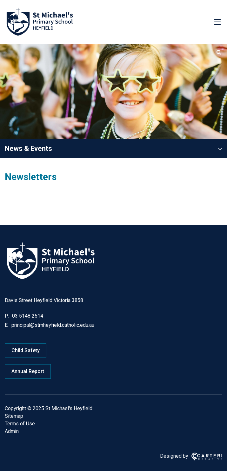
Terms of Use (20, 424)
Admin (12, 431)
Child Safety (25, 350)
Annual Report (27, 371)
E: (7, 325)
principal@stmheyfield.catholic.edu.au (52, 325)
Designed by (174, 456)
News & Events (28, 148)
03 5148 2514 (27, 316)
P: (7, 316)
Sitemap (14, 416)
